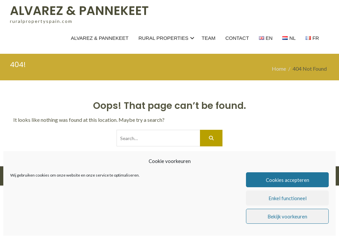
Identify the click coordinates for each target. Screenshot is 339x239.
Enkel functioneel (287, 198)
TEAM (209, 38)
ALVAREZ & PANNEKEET (79, 10)
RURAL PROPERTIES (163, 38)
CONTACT (237, 38)
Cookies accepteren (287, 180)
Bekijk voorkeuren (287, 216)
